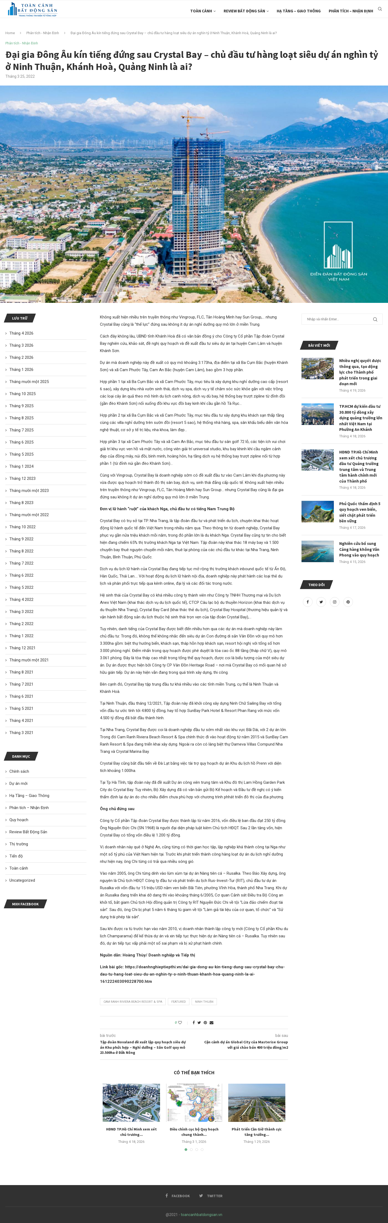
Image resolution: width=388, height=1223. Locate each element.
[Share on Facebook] (194, 1022)
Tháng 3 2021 (21, 732)
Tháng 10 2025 (22, 393)
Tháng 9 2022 (21, 539)
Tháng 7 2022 (21, 563)
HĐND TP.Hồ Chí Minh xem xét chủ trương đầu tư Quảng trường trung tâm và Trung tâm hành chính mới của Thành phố (359, 470)
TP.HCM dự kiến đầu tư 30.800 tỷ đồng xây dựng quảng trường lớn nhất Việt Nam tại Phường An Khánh (360, 420)
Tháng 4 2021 (21, 720)
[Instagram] (335, 607)
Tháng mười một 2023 (29, 490)
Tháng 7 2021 (21, 684)
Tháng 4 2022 (21, 599)
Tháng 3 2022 (21, 611)
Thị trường (18, 844)
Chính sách (19, 771)
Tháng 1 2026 (21, 369)
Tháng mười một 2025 (29, 381)
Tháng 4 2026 (21, 333)
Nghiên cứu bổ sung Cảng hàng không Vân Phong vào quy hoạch (360, 554)
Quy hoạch (18, 819)
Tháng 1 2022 (21, 635)
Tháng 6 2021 (21, 696)
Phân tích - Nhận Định (42, 33)
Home (10, 33)
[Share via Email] (211, 1022)
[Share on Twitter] (199, 1022)
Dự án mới (18, 783)
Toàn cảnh (201, 10)
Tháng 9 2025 (21, 405)
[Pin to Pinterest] (205, 1022)
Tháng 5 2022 (21, 587)
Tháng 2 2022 (21, 623)
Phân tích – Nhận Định (351, 10)
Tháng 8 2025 (21, 418)
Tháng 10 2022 (22, 526)
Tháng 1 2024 (21, 466)
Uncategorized (22, 880)
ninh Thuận (204, 1002)
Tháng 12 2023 (22, 478)
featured (178, 1002)
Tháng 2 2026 (21, 357)
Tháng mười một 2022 (29, 514)
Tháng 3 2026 (21, 345)
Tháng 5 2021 (21, 708)
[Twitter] (321, 607)
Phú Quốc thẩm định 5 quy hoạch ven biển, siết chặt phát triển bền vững (360, 517)
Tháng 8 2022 (21, 551)
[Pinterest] (348, 607)
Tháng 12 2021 (22, 648)
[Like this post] (183, 1022)
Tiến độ (16, 856)
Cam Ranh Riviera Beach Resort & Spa (132, 1002)
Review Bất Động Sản (244, 10)
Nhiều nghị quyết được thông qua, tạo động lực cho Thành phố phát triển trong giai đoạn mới (360, 373)
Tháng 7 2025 (21, 430)
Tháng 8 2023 (21, 502)
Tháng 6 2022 (21, 575)
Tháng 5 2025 (21, 454)
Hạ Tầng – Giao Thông (299, 10)
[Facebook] (308, 607)
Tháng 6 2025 (21, 442)
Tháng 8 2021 (21, 672)
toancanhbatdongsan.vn (201, 1215)
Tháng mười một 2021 (29, 660)
